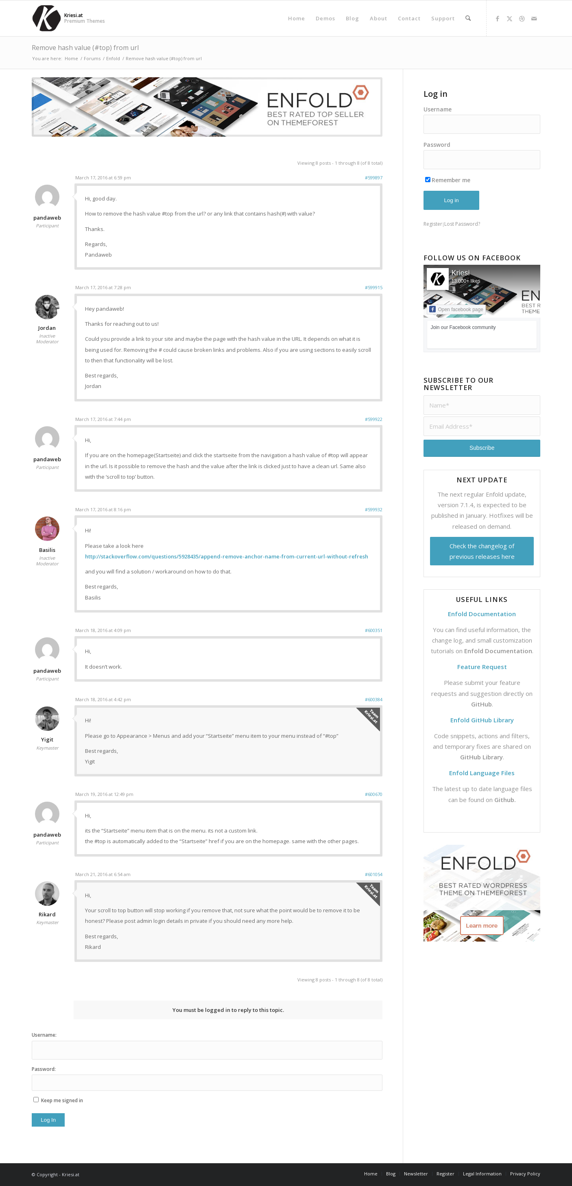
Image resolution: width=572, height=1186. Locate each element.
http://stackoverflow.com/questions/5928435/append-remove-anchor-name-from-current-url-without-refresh (226, 556)
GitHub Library (481, 757)
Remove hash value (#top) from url (85, 47)
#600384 (373, 699)
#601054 (373, 874)
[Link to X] (510, 18)
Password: (44, 1069)
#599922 (373, 419)
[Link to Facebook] (497, 18)
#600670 (373, 794)
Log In (48, 1120)
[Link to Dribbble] (522, 18)
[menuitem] (296, 18)
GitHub (481, 704)
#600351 (373, 630)
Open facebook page (456, 309)
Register (433, 223)
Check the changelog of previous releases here (482, 551)
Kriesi (460, 273)
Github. (505, 800)
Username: (44, 1034)
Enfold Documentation (498, 651)
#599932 (373, 509)
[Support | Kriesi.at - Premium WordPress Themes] (46, 18)
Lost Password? (462, 223)
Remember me (447, 180)
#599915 (373, 287)
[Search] (468, 18)
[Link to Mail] (534, 18)
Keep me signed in (62, 1100)
